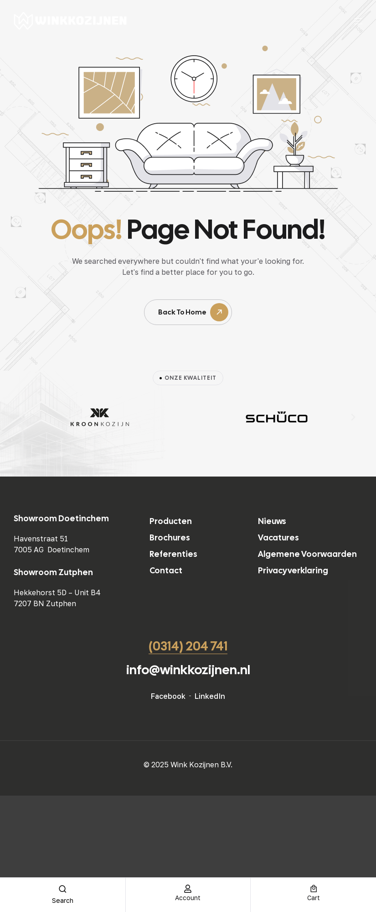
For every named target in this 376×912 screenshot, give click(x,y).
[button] (22, 417)
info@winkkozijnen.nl (188, 669)
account (188, 898)
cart (313, 898)
